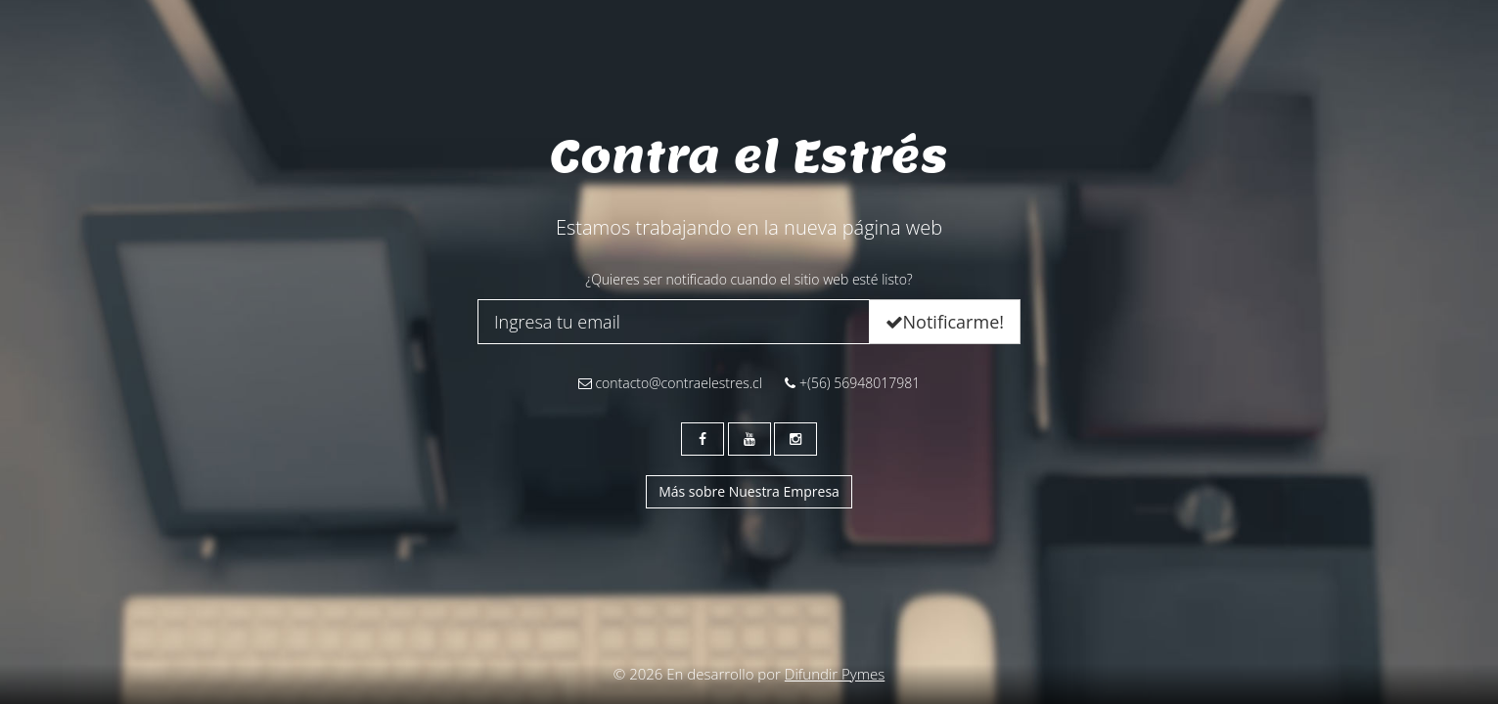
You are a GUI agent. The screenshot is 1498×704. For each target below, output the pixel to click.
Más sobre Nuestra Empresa (749, 491)
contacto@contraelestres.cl (670, 383)
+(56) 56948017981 (852, 383)
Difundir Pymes (835, 673)
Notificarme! (944, 321)
